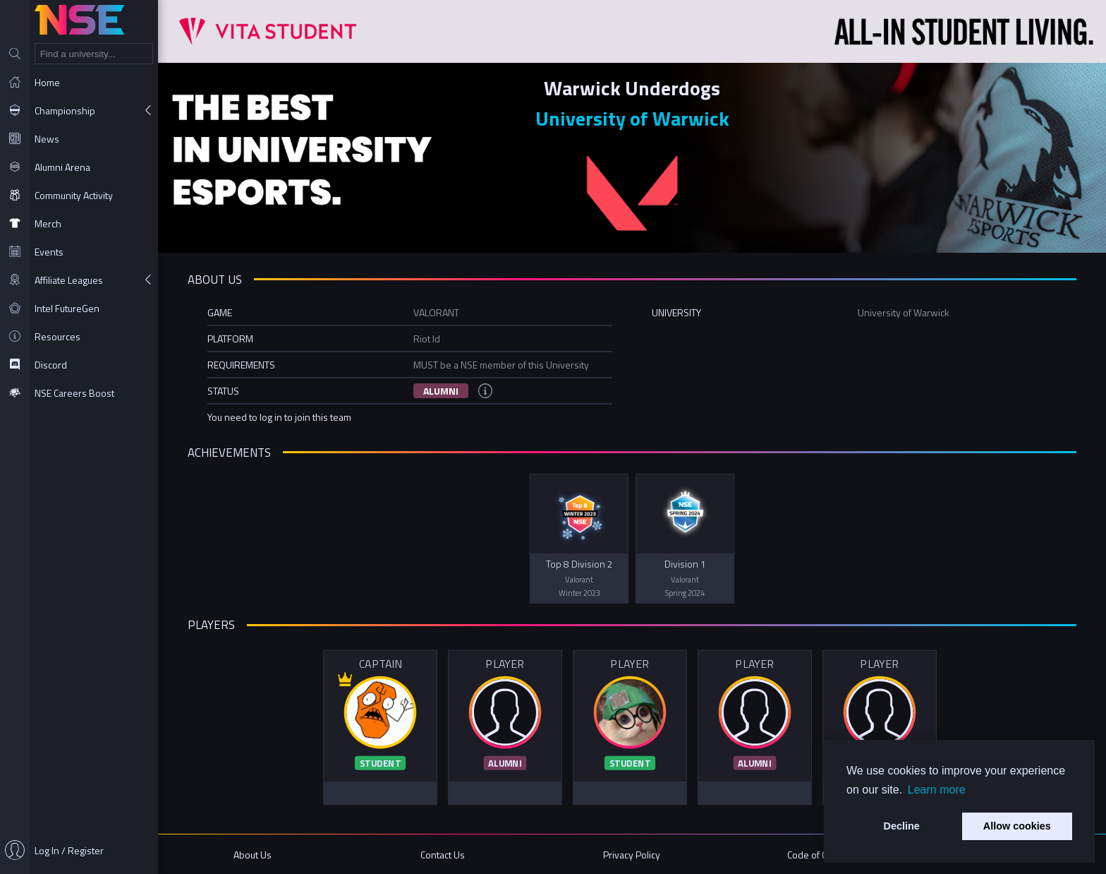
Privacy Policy (631, 854)
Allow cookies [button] (1017, 826)
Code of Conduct (821, 854)
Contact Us (442, 854)
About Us (252, 854)
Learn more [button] (937, 790)
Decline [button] (902, 826)
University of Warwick (632, 118)
